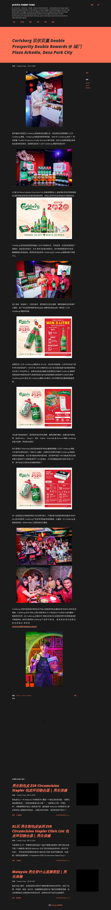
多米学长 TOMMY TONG (23, 4)
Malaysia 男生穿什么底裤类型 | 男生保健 (39, 874)
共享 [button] (87, 73)
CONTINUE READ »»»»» (63, 815)
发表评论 (18, 898)
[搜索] (92, 5)
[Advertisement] (41, 757)
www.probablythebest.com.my (24, 626)
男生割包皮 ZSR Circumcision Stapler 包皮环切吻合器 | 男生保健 (39, 788)
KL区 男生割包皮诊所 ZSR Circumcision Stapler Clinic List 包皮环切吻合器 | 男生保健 (40, 831)
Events (87, 83)
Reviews (88, 88)
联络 (52, 22)
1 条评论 (18, 860)
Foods (87, 85)
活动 (44, 22)
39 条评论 (19, 815)
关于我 (21, 22)
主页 (13, 22)
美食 (29, 22)
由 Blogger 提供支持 (55, 905)
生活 (37, 22)
